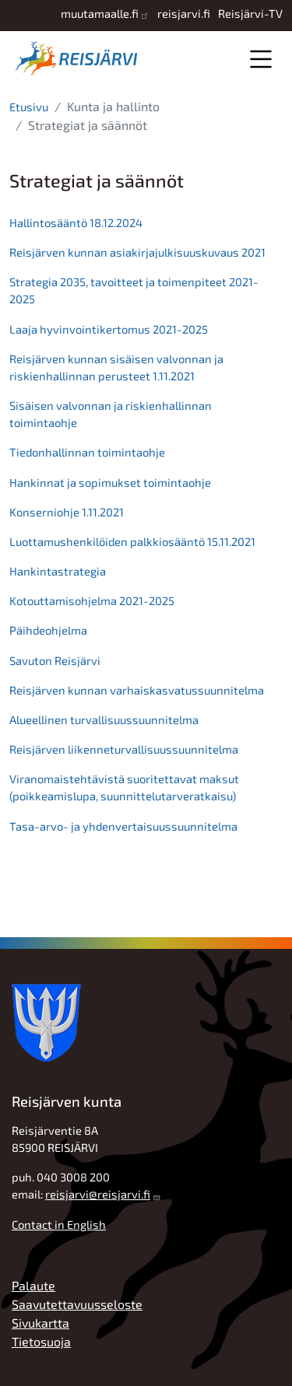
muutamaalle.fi (100, 13)
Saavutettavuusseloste (77, 1304)
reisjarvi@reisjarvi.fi (97, 1194)
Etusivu (28, 107)
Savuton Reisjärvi (54, 660)
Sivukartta (40, 1322)
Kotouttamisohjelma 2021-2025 (91, 600)
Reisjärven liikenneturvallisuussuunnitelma (123, 749)
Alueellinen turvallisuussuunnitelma (104, 719)
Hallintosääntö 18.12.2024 (75, 222)
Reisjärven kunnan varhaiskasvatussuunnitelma (136, 690)
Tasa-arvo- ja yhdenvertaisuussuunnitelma (123, 826)
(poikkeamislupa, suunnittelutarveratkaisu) (122, 796)
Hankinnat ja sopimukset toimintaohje (110, 482)
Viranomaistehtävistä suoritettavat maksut (125, 779)
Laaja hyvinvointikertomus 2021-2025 (108, 329)
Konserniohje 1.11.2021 (66, 512)
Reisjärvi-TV (250, 13)
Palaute (33, 1285)
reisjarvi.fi (183, 13)
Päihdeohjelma (48, 630)
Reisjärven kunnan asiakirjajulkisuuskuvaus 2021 (137, 252)
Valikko (260, 59)
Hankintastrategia (57, 571)
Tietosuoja (41, 1341)
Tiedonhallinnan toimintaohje (87, 452)
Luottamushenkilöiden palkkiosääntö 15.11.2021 (132, 541)
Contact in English (59, 1224)
